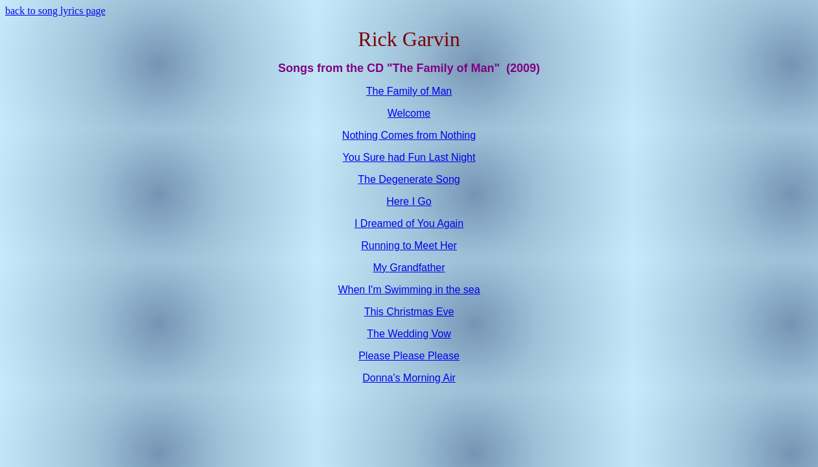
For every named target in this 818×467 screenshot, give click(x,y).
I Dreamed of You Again (409, 223)
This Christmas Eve (409, 311)
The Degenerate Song (409, 179)
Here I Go (408, 201)
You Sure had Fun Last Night (409, 157)
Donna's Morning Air (409, 377)
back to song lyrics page (55, 10)
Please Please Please (409, 355)
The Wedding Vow (409, 333)
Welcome (409, 113)
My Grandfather (409, 267)
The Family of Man (409, 91)
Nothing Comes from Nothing (409, 135)
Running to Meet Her (409, 245)
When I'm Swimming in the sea (409, 289)
